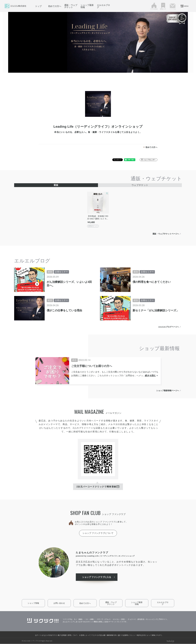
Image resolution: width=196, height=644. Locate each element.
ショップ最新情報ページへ (167, 390)
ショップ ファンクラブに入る (97, 577)
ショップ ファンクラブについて (98, 533)
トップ (38, 6)
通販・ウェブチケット (70, 6)
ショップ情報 (33, 603)
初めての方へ (54, 6)
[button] (148, 159)
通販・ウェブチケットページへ (165, 234)
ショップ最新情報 (87, 6)
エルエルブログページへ (168, 327)
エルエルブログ (103, 6)
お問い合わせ (59, 603)
